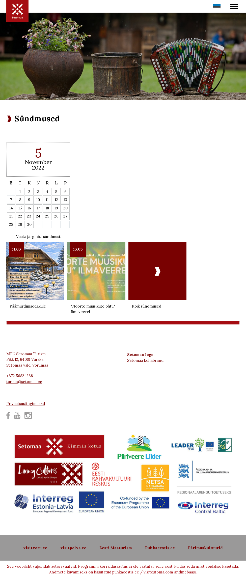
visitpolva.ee (73, 547)
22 (20, 216)
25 (47, 216)
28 (11, 224)
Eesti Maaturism (115, 547)
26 (56, 216)
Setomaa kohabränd (145, 360)
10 (38, 199)
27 (65, 216)
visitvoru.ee (35, 547)
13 (65, 199)
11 (47, 199)
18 (47, 208)
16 (29, 208)
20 (65, 208)
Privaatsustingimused (25, 403)
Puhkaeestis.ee (160, 547)
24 (38, 216)
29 (20, 224)
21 (11, 216)
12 (56, 199)
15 (20, 208)
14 (11, 208)
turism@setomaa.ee (24, 381)
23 (29, 216)
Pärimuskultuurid (205, 547)
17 (38, 208)
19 (56, 208)
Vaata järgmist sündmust (38, 236)
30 (29, 224)
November (38, 162)
